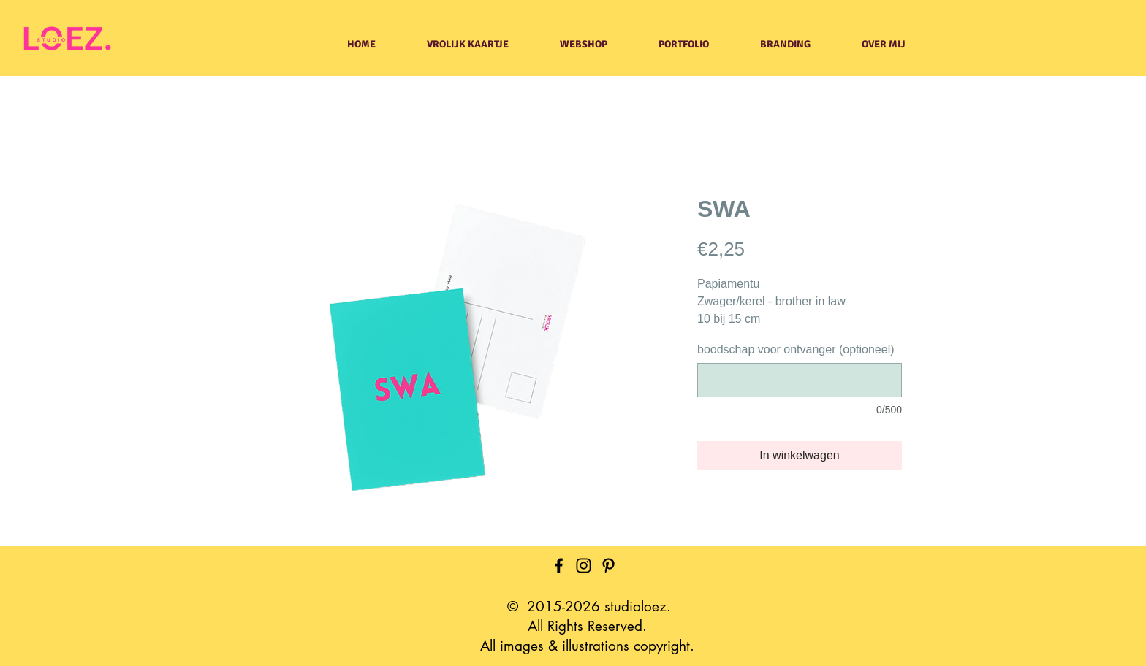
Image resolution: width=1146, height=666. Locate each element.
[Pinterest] (608, 565)
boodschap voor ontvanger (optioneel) (796, 349)
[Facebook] (559, 565)
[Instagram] (583, 565)
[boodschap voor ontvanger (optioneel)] (799, 380)
